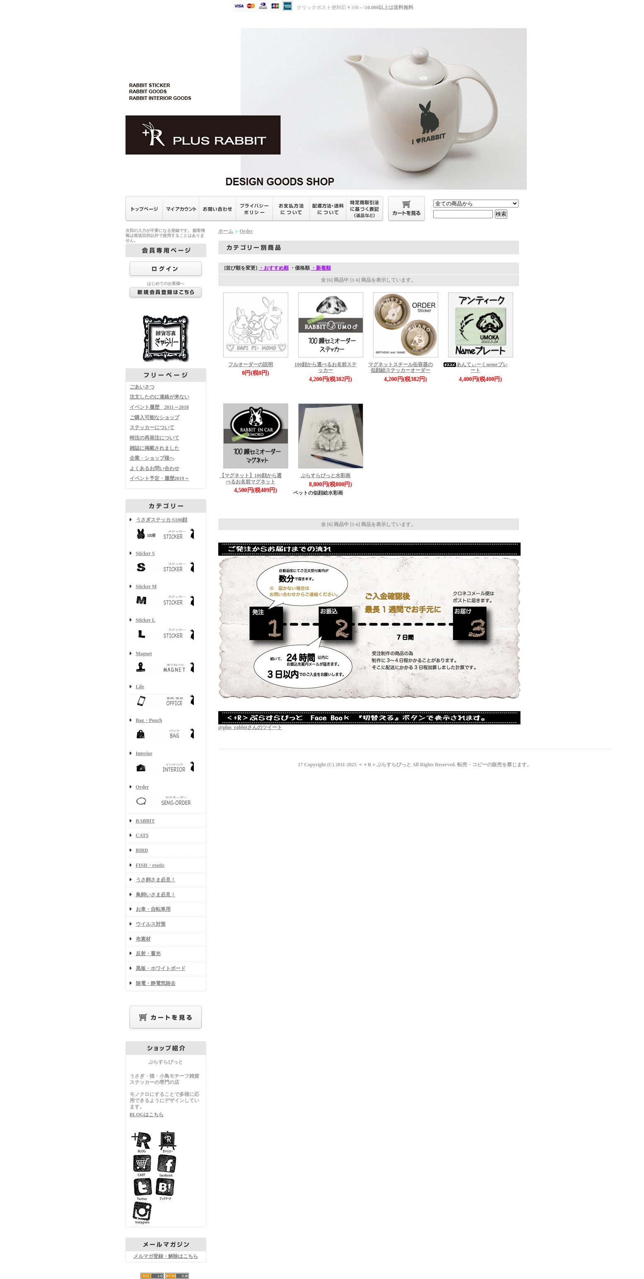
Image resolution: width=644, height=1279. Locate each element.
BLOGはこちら (147, 1114)
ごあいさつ (142, 387)
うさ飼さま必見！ (156, 880)
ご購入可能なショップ (154, 417)
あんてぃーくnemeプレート (475, 368)
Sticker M (166, 596)
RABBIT (145, 821)
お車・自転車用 (153, 909)
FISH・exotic (150, 865)
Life (166, 696)
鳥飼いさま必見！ (156, 895)
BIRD (142, 850)
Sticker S (166, 563)
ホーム (225, 231)
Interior (166, 763)
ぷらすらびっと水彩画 (325, 475)
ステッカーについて (152, 427)
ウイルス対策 (151, 924)
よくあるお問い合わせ (154, 468)
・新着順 (321, 268)
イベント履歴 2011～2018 (159, 407)
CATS (142, 835)
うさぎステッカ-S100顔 (166, 529)
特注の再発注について (154, 438)
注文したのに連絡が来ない (159, 397)
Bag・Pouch (166, 730)
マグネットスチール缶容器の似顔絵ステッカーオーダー (400, 368)
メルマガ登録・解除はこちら (165, 1256)
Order (166, 796)
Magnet (166, 663)
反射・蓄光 (148, 953)
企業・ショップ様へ (152, 458)
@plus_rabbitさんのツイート (250, 727)
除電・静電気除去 (156, 983)
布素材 (143, 939)
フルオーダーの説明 (250, 364)
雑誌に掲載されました (154, 448)
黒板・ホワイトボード (161, 968)
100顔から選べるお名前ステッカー (325, 368)
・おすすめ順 (274, 268)
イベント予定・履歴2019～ (159, 478)
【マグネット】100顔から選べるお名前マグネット (250, 479)
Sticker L (166, 629)
